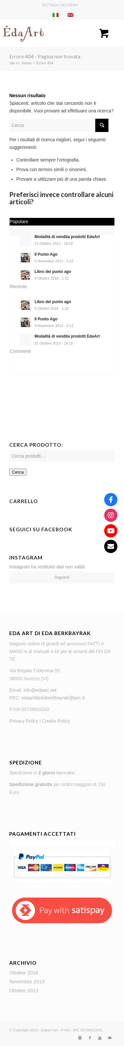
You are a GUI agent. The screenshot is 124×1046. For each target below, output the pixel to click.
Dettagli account (60, 5)
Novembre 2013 (27, 981)
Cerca (18, 472)
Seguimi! (62, 577)
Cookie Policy (56, 721)
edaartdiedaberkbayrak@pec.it (53, 697)
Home (26, 63)
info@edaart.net (40, 690)
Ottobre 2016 (23, 972)
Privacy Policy (23, 721)
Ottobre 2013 (23, 990)
